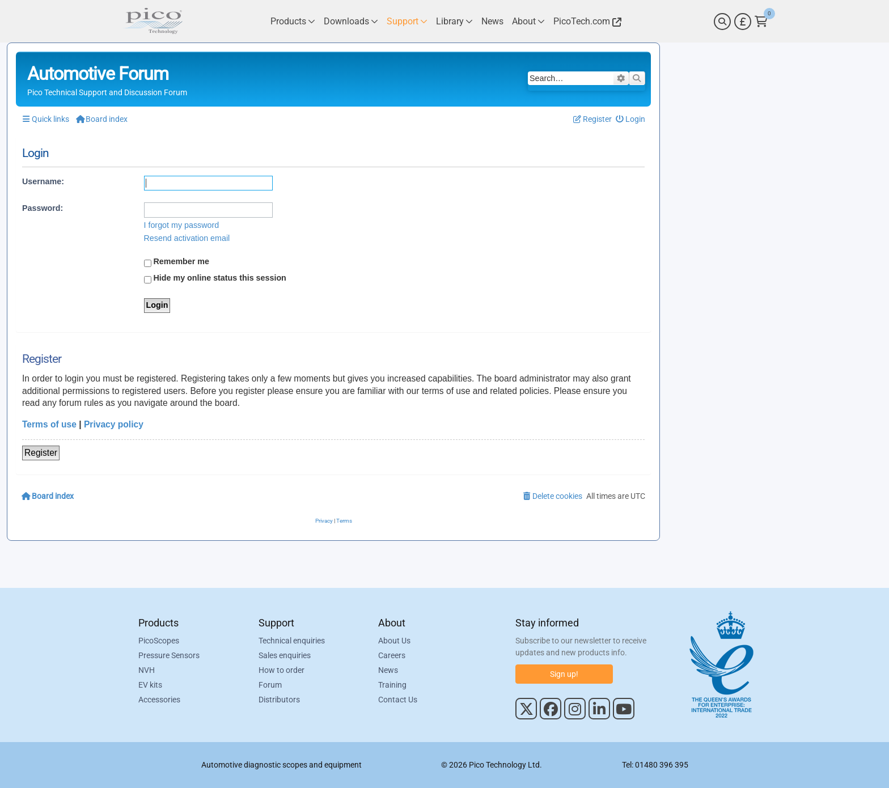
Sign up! (564, 674)
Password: (42, 208)
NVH (146, 670)
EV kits (150, 684)
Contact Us (397, 699)
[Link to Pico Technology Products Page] (292, 21)
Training (392, 684)
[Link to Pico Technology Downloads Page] (351, 21)
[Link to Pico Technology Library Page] (454, 21)
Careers (391, 655)
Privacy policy (113, 424)
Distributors (279, 699)
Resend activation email (187, 238)
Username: (43, 181)
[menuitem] (631, 119)
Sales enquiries (285, 655)
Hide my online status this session (215, 278)
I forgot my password (181, 225)
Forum (270, 684)
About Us (394, 640)
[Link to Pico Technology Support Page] (407, 21)
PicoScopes (158, 640)
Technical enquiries (292, 640)
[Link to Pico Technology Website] (585, 21)
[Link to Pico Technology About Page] (528, 21)
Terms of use (49, 424)
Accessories (159, 699)
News (388, 670)
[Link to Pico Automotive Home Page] (152, 21)
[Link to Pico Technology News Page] (492, 21)
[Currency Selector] (742, 21)
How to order (281, 670)
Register (40, 452)
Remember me (177, 262)
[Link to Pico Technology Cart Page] (761, 21)
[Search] (722, 21)
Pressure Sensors (169, 655)
